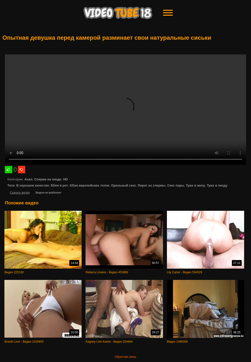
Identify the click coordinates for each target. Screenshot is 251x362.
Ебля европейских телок (89, 185)
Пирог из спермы (151, 185)
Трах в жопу (195, 185)
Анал (28, 179)
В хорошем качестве (32, 185)
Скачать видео (20, 192)
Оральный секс (123, 185)
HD (65, 179)
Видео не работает (48, 192)
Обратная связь (125, 357)
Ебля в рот (59, 185)
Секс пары (175, 185)
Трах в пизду (217, 185)
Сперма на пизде (48, 179)
